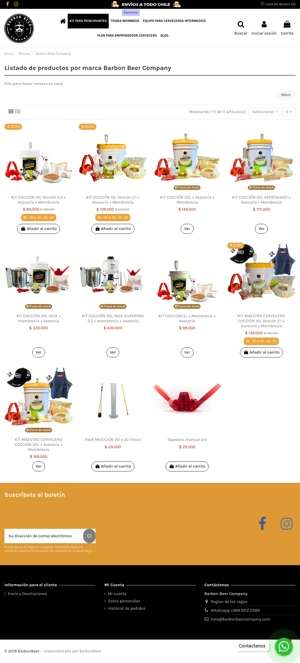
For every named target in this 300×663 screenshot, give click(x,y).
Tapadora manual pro (187, 439)
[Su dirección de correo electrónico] (43, 536)
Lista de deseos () (278, 4)
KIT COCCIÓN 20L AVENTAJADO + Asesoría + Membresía (261, 200)
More (286, 94)
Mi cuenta (117, 593)
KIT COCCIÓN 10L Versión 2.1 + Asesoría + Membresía (113, 200)
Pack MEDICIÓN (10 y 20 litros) (113, 439)
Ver (187, 228)
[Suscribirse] (89, 536)
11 (289, 111)
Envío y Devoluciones (27, 593)
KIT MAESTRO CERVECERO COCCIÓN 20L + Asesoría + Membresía (38, 444)
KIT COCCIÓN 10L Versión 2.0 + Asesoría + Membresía (38, 200)
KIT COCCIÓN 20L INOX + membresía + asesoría (38, 318)
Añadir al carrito (39, 228)
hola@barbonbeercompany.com (240, 619)
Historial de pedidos (126, 608)
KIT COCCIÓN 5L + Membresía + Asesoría (187, 318)
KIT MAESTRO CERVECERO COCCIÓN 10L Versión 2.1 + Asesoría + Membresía (261, 320)
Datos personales (124, 601)
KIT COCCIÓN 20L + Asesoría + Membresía (187, 200)
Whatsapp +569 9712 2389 (235, 610)
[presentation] (48, 514)
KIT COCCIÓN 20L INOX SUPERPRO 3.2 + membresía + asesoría (113, 318)
